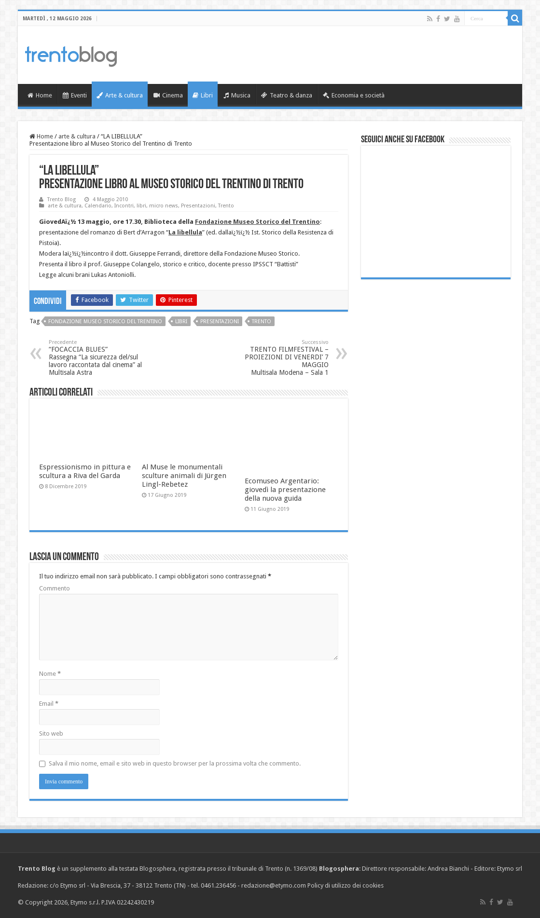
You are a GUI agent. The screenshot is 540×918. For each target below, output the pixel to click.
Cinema (168, 95)
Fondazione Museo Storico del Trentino (257, 221)
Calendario (97, 206)
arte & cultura (77, 136)
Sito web (51, 733)
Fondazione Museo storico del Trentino (105, 321)
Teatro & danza (286, 95)
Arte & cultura (120, 95)
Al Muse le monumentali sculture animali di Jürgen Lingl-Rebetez (184, 476)
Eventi (75, 95)
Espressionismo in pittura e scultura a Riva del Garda (85, 471)
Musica (236, 95)
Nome (50, 673)
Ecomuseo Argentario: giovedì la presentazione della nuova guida (285, 490)
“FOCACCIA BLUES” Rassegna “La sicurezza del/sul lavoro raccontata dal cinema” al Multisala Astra (98, 357)
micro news (163, 206)
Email (48, 703)
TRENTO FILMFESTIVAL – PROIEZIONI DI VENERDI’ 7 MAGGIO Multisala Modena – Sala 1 (279, 357)
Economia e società (354, 95)
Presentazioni (198, 206)
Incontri (124, 206)
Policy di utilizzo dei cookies (345, 885)
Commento (54, 588)
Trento (226, 206)
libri (141, 206)
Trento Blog (61, 199)
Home (40, 95)
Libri (203, 95)
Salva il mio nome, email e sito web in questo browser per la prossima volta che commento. (175, 763)
